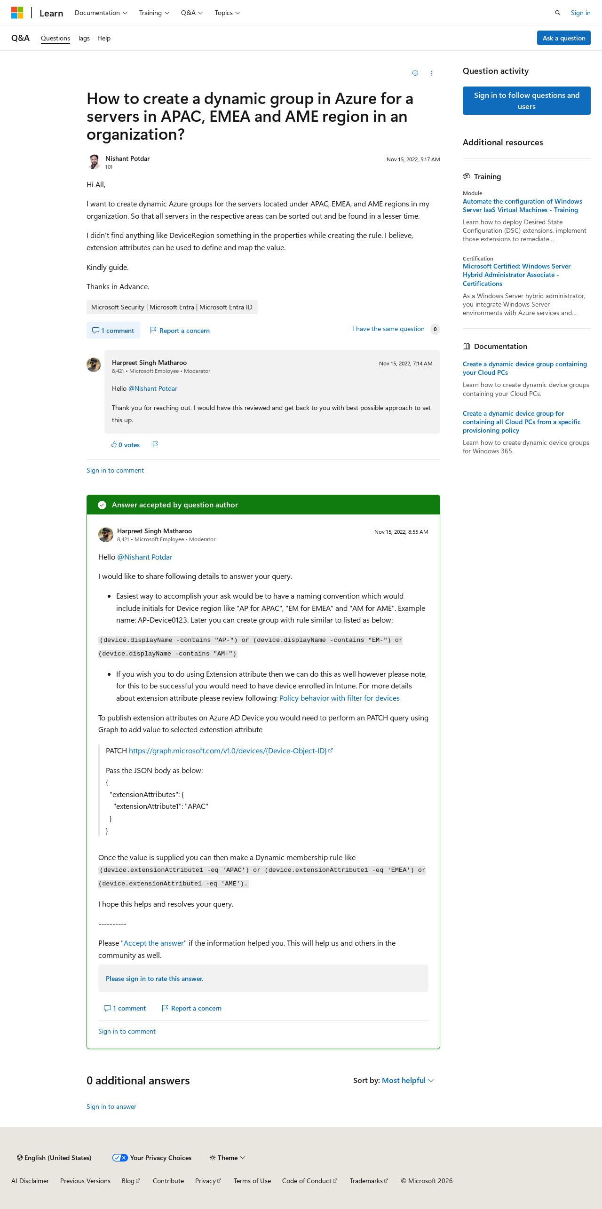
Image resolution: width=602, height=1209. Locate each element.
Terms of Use (252, 1180)
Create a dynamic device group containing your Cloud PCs (525, 368)
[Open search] (557, 12)
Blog (128, 1180)
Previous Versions (85, 1180)
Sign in (581, 12)
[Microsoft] (17, 13)
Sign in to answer (111, 1106)
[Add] (415, 73)
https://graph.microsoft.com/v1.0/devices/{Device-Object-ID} (228, 750)
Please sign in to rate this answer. (154, 978)
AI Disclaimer (30, 1180)
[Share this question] (432, 73)
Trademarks (366, 1180)
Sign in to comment (115, 470)
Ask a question (564, 37)
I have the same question (388, 328)
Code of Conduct (307, 1180)
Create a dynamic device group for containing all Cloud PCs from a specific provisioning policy (522, 422)
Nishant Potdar (127, 158)
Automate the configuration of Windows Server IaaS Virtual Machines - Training (522, 205)
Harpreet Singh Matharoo (149, 362)
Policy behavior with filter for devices (339, 698)
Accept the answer (154, 943)
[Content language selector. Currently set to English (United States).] (54, 1157)
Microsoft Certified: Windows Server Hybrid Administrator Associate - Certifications (516, 274)
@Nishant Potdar (152, 388)
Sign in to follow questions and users (527, 100)
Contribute (168, 1180)
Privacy (205, 1180)
